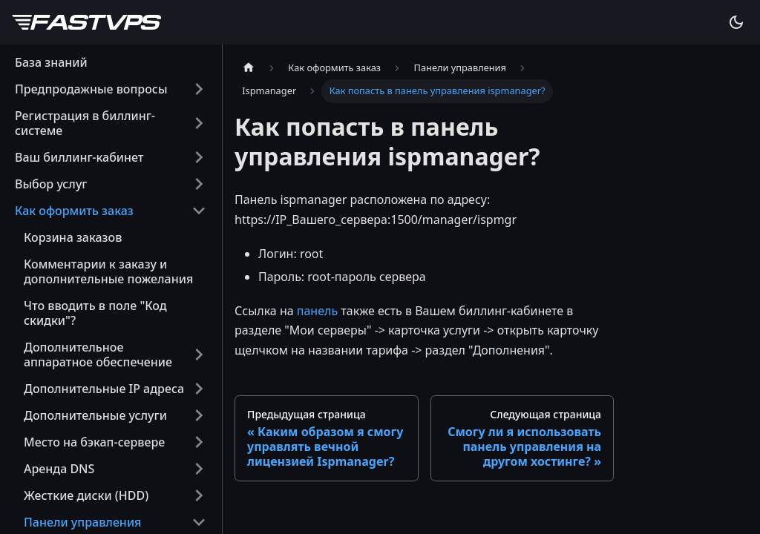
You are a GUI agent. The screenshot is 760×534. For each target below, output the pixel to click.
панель (317, 311)
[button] (110, 89)
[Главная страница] (249, 67)
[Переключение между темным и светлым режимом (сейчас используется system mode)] (736, 22)
